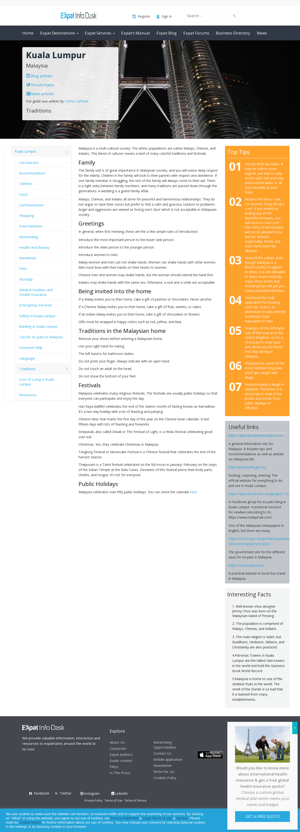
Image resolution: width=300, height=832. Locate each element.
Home (28, 33)
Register (141, 16)
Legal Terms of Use (157, 818)
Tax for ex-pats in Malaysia (41, 337)
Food (23, 194)
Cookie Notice (30, 822)
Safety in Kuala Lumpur (37, 315)
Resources (28, 394)
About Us (117, 742)
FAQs (114, 766)
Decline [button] (284, 820)
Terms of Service (135, 800)
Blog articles (39, 76)
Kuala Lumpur (25, 151)
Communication (31, 205)
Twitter (66, 793)
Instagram (90, 793)
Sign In (164, 16)
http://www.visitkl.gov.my (247, 467)
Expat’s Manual (135, 33)
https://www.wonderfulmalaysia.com (256, 435)
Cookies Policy (165, 777)
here (193, 492)
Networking (28, 236)
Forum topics (40, 84)
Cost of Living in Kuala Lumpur (36, 381)
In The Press (120, 772)
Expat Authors (121, 754)
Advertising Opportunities (165, 744)
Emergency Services (35, 305)
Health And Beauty (34, 247)
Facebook (41, 793)
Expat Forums (196, 33)
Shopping (26, 215)
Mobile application (168, 759)
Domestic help (30, 347)
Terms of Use (113, 800)
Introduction (29, 162)
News (262, 33)
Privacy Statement (124, 818)
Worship (26, 279)
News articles (40, 93)
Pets (23, 268)
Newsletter (163, 765)
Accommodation (32, 173)
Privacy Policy (93, 800)
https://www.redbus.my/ (247, 565)
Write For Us (164, 771)
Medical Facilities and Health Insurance (36, 292)
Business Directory (233, 33)
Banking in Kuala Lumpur (38, 326)
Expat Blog (167, 33)
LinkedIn (119, 793)
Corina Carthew (76, 101)
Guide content (121, 760)
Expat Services (98, 33)
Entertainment (30, 226)
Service (182, 818)
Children (25, 183)
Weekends (27, 258)
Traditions (27, 368)
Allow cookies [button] (263, 820)
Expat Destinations (57, 33)
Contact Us (162, 753)
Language (27, 358)
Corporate (118, 748)
